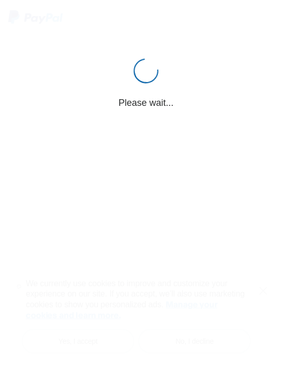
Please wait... (145, 103)
